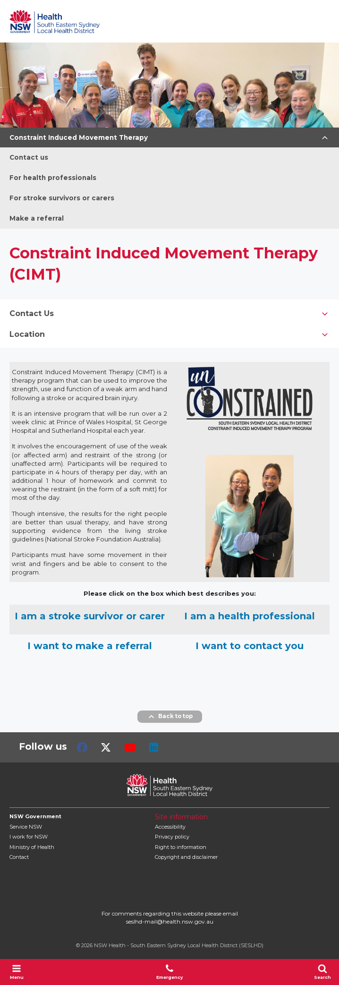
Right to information (180, 847)
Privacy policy (172, 836)
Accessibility (170, 826)
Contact (19, 857)
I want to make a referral (89, 645)
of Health (31, 847)
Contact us (28, 157)
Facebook (82, 747)
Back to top (170, 716)
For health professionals (52, 177)
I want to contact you (249, 645)
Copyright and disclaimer (186, 857)
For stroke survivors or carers (61, 198)
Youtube (130, 747)
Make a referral (36, 218)
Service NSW (25, 826)
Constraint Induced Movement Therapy (78, 137)
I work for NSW (28, 836)
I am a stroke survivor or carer (90, 616)
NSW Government (35, 816)
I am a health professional (249, 616)
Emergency (169, 972)
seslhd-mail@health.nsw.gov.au (169, 921)
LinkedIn (153, 747)
